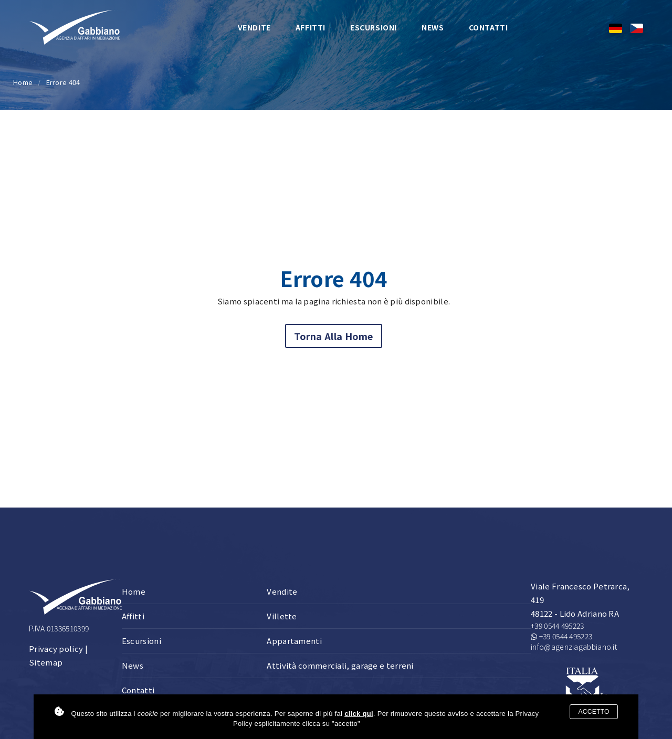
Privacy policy (56, 648)
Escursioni (373, 27)
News (433, 27)
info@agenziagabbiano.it (574, 646)
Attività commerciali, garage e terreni (340, 665)
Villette (282, 615)
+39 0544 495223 (557, 625)
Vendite (254, 27)
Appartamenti (294, 640)
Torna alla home (333, 336)
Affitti (311, 27)
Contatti (488, 27)
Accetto (593, 711)
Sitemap (45, 662)
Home (23, 82)
